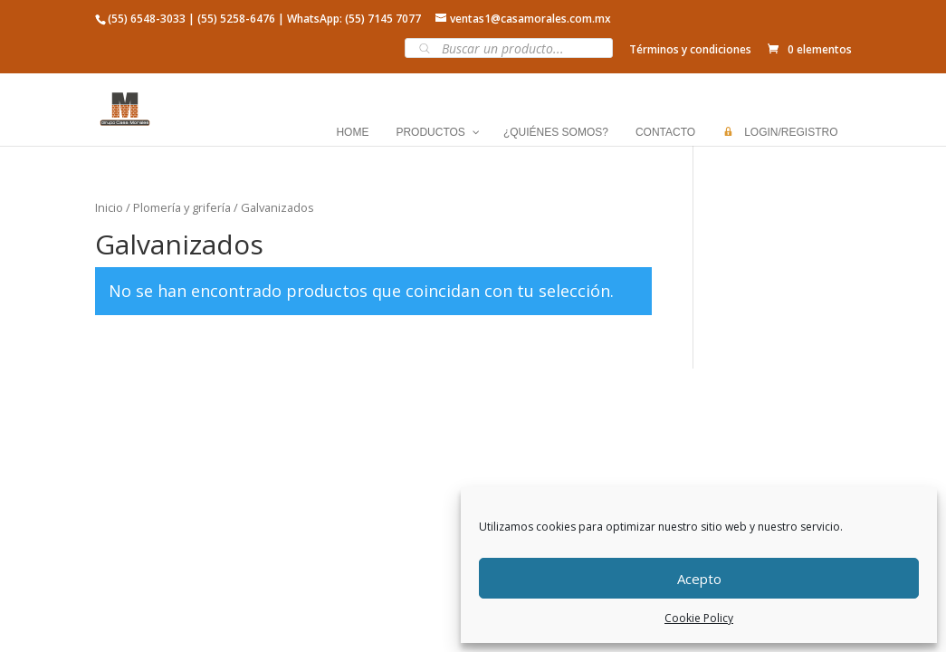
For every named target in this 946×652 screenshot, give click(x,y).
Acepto (699, 579)
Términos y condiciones (690, 49)
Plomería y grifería (182, 207)
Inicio (109, 207)
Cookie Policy (698, 618)
